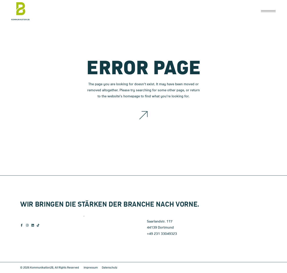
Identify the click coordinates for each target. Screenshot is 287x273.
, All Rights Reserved (66, 267)
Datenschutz (109, 267)
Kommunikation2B (41, 267)
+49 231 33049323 (162, 234)
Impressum (91, 267)
